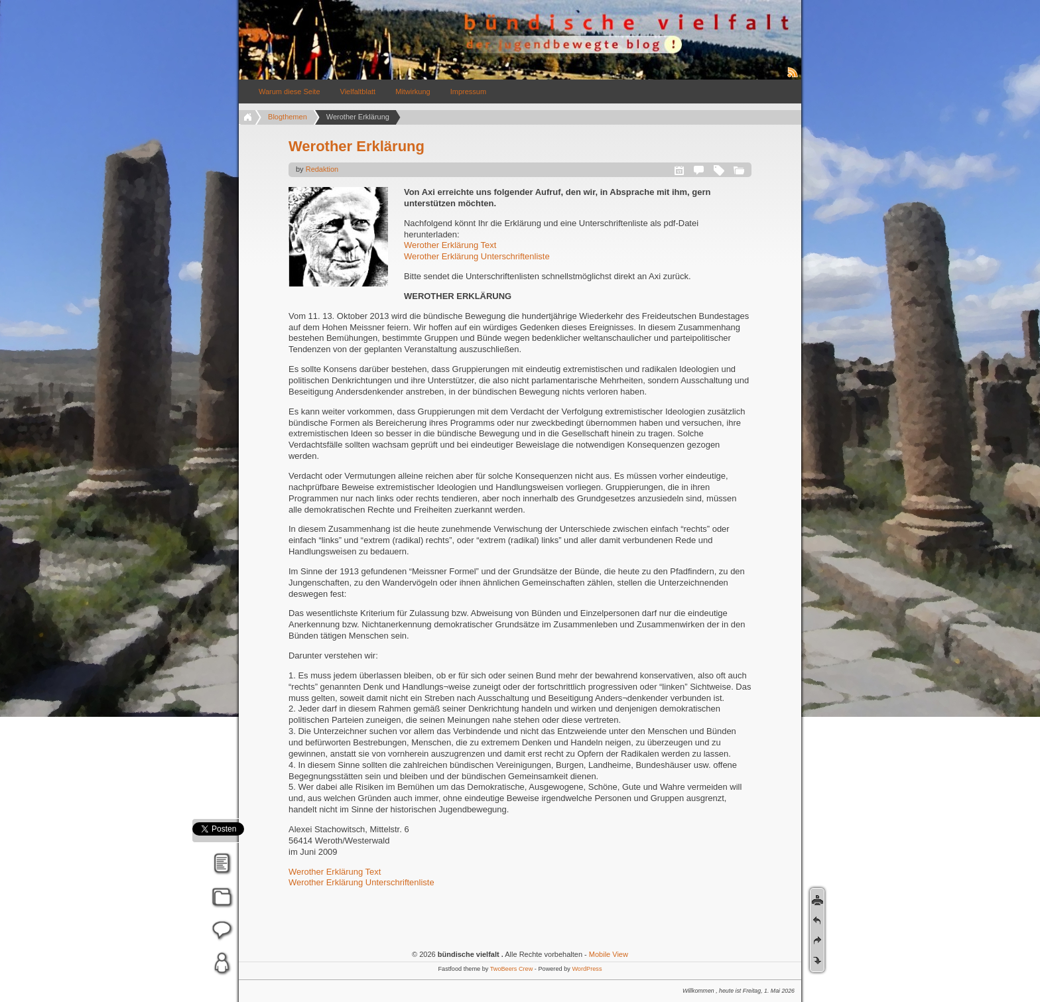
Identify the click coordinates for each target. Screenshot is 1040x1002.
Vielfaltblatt (358, 91)
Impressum (468, 91)
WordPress (587, 969)
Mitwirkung (412, 91)
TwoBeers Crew (511, 969)
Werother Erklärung (356, 146)
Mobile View (608, 954)
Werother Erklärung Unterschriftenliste (477, 256)
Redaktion (322, 169)
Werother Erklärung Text (450, 245)
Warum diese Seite (289, 91)
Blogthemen (287, 117)
